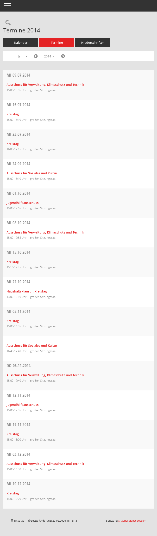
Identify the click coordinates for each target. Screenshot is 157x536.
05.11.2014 (18, 311)
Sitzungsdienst (132, 521)
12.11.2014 (18, 395)
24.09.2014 (18, 163)
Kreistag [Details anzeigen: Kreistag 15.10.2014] (13, 262)
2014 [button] (49, 56)
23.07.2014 (18, 134)
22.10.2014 (18, 282)
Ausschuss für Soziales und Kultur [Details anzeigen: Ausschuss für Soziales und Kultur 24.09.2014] (32, 173)
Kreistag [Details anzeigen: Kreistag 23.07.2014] (13, 144)
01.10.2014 (18, 193)
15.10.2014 (18, 252)
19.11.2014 (18, 424)
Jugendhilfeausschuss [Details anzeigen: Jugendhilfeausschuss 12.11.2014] (23, 405)
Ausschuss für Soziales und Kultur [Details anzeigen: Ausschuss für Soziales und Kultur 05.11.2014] (32, 345)
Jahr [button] (22, 56)
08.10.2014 (18, 223)
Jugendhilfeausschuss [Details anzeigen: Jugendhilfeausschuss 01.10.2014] (23, 203)
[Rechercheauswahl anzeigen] (7, 23)
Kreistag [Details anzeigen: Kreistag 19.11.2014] (13, 434)
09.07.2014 (18, 75)
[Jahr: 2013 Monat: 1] (36, 56)
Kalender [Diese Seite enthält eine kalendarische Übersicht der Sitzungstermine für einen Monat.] (21, 42)
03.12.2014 (18, 454)
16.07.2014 (18, 105)
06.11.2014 (19, 365)
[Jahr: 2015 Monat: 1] (63, 56)
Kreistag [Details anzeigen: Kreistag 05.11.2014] (13, 321)
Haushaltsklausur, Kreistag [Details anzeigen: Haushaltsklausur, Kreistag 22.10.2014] (27, 291)
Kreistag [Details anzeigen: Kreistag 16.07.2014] (13, 114)
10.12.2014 (18, 484)
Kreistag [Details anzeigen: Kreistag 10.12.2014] (13, 493)
